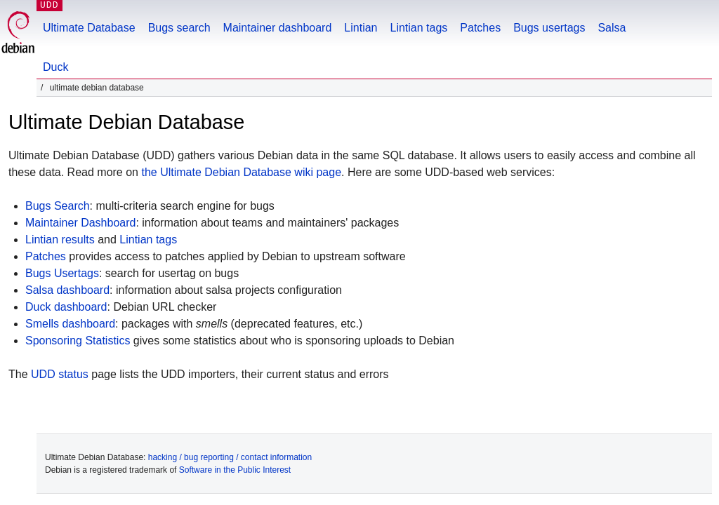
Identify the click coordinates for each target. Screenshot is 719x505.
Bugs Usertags (62, 273)
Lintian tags (418, 28)
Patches (480, 28)
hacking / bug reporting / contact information (230, 457)
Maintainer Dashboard (80, 223)
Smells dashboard (70, 324)
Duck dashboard (66, 307)
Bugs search (179, 28)
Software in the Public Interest (235, 470)
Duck (55, 67)
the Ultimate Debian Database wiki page (241, 172)
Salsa (612, 28)
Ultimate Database (89, 28)
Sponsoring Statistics (77, 340)
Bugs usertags (549, 28)
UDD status (59, 374)
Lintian (360, 28)
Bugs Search (57, 206)
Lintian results (60, 239)
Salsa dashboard (67, 290)
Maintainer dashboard (277, 28)
